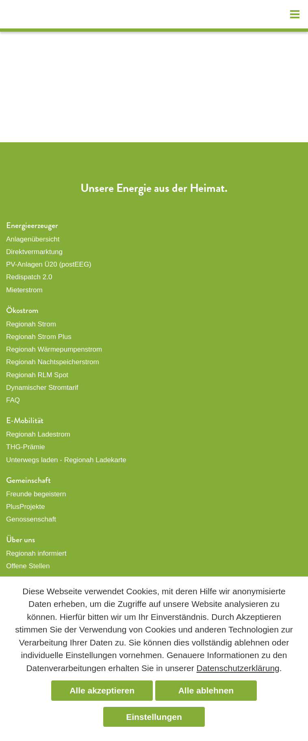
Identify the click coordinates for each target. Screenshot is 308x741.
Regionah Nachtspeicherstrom (52, 362)
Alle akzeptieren (101, 690)
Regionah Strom (31, 324)
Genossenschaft (31, 519)
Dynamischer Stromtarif (42, 387)
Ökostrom (22, 310)
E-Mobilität (24, 420)
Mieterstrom (24, 290)
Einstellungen (154, 716)
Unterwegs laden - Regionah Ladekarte (66, 460)
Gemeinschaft (28, 480)
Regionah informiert (36, 553)
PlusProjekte (25, 507)
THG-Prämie (25, 447)
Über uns (20, 539)
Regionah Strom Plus (39, 337)
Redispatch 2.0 (29, 277)
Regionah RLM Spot (37, 375)
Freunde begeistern (36, 494)
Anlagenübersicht (32, 239)
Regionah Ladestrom (38, 434)
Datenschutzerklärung (237, 668)
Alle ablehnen (206, 690)
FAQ (13, 400)
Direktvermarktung (34, 252)
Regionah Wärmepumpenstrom (54, 349)
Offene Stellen (28, 566)
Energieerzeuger (32, 225)
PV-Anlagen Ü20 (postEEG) (48, 264)
